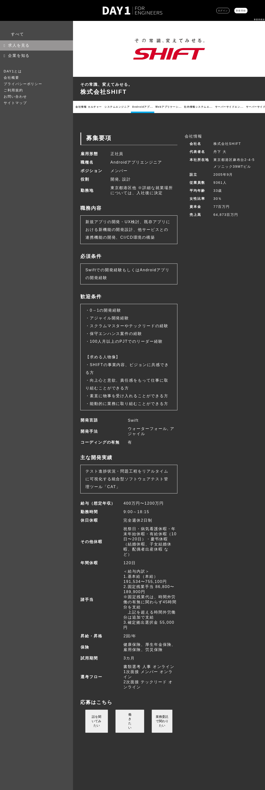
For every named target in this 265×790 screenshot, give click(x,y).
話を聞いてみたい (96, 726)
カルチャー (89, 107)
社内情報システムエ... (154, 107)
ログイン (204, 10)
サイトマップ (15, 102)
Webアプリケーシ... (136, 107)
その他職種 (258, 107)
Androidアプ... (118, 107)
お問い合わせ (15, 96)
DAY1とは (13, 71)
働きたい (129, 725)
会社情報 (78, 107)
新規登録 (234, 10)
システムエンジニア (102, 107)
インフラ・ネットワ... (243, 107)
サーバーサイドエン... (173, 107)
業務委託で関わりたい (162, 726)
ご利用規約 (13, 90)
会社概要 (11, 77)
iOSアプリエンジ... (210, 107)
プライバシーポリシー (23, 83)
